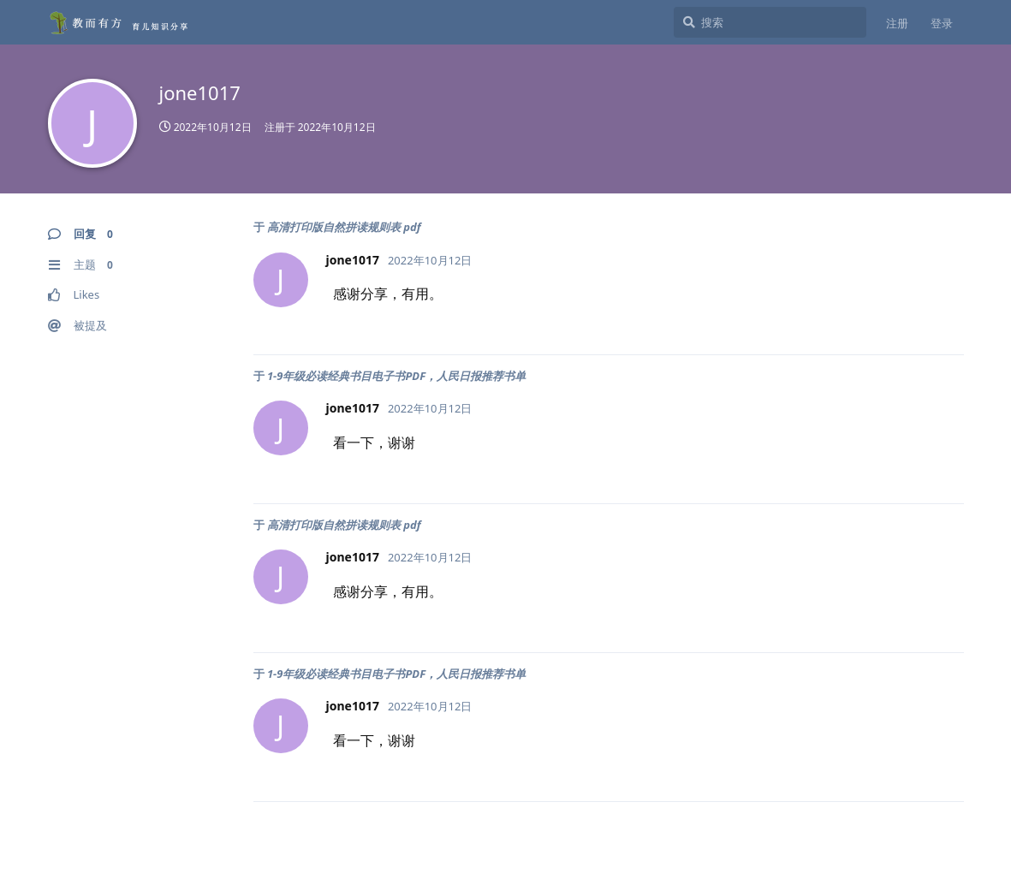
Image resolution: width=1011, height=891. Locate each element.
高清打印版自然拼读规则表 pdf (344, 227)
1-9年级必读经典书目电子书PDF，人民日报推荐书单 (396, 375)
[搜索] (770, 22)
